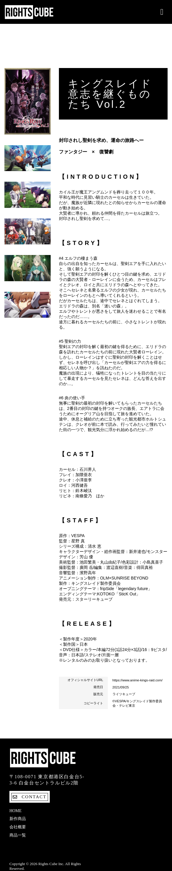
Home (15, 811)
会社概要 (17, 827)
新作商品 (17, 819)
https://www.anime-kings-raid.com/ (138, 680)
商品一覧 (17, 835)
